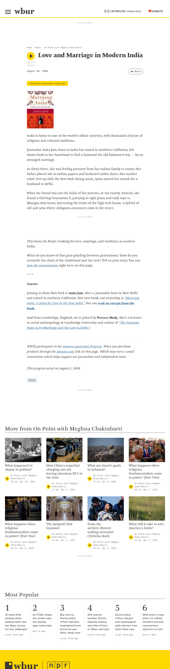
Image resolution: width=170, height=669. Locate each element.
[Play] (7, 477)
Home (29, 48)
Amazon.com (65, 350)
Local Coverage (14, 633)
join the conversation (42, 265)
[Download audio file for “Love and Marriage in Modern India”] (28, 62)
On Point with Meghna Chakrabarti (63, 48)
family (32, 378)
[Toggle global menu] (8, 12)
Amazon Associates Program (82, 345)
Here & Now (39, 630)
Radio (38, 48)
